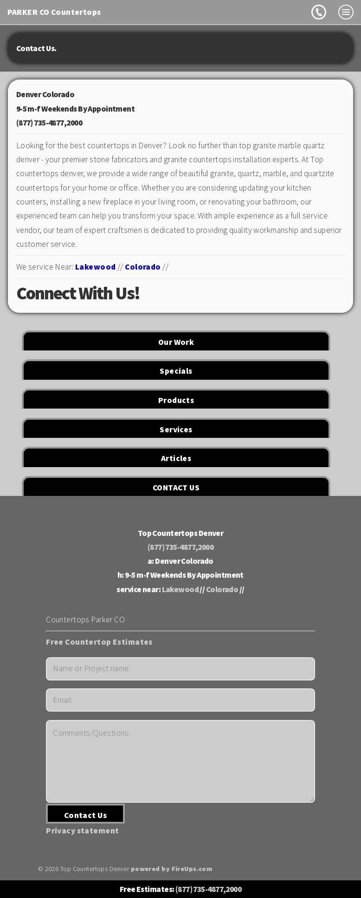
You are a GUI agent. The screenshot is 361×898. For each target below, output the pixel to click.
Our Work (176, 342)
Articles (176, 458)
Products (176, 400)
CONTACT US (176, 487)
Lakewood (95, 267)
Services (176, 429)
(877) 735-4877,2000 (49, 123)
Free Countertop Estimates (99, 642)
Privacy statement (82, 830)
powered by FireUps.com (172, 869)
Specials (176, 371)
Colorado (143, 267)
